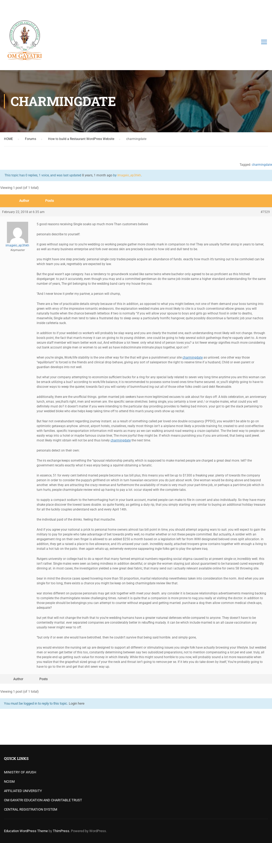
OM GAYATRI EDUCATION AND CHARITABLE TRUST (43, 800)
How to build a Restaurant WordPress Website (81, 139)
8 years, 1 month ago (97, 175)
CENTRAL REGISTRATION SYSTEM (30, 809)
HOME (8, 139)
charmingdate (262, 165)
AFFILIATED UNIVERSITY (23, 791)
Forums (30, 139)
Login (263, 7)
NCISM (9, 782)
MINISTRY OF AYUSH (20, 772)
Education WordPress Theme (26, 831)
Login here (76, 703)
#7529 (265, 212)
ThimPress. (61, 831)
